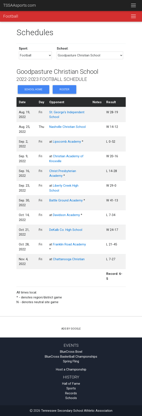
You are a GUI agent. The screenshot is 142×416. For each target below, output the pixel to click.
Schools (71, 398)
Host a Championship (71, 369)
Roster (64, 89)
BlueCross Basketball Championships (71, 357)
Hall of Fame (71, 384)
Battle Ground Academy (66, 200)
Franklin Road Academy (69, 244)
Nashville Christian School (67, 127)
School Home (33, 89)
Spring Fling (71, 361)
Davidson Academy (66, 215)
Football (10, 16)
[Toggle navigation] (133, 5)
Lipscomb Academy (67, 142)
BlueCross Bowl (71, 352)
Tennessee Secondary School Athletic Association (76, 411)
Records (71, 393)
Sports (71, 388)
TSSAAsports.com (19, 5)
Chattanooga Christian (69, 259)
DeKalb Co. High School (65, 230)
